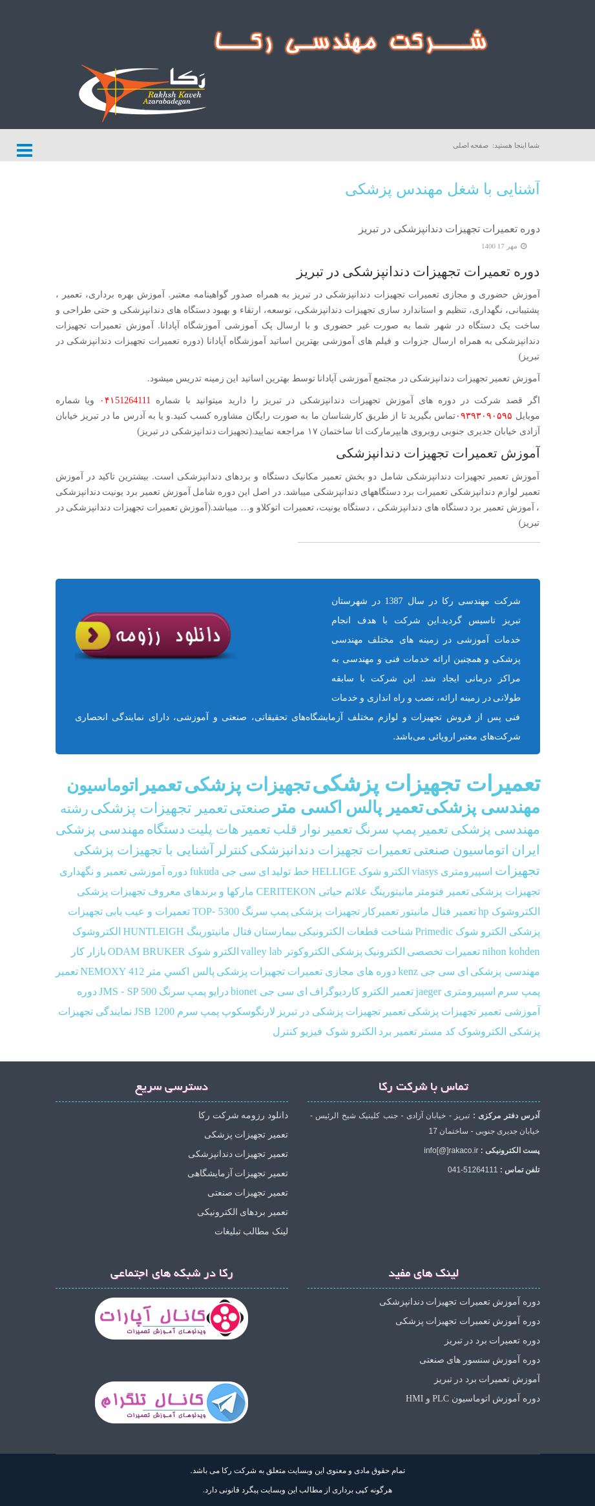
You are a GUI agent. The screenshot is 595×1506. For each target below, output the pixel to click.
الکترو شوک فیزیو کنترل (324, 1032)
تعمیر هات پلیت (229, 829)
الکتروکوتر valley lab (285, 952)
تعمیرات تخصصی (443, 952)
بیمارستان (275, 932)
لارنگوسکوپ (248, 1012)
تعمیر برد (398, 1032)
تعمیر (161, 784)
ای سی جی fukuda (229, 872)
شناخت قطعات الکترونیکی (355, 932)
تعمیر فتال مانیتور (438, 912)
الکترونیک (384, 952)
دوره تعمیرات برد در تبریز (492, 1340)
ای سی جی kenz (433, 972)
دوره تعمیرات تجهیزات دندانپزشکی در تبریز (449, 228)
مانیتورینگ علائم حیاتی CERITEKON (334, 892)
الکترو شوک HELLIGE (361, 872)
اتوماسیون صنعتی (461, 850)
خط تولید (290, 872)
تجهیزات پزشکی (247, 784)
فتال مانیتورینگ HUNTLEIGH (187, 932)
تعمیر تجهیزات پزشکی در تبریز (341, 1012)
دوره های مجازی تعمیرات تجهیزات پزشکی (306, 972)
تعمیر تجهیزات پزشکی (158, 808)
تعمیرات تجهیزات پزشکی (425, 783)
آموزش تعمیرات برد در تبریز (487, 1379)
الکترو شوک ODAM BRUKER (173, 952)
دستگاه (166, 829)
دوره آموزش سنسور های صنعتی (479, 1360)
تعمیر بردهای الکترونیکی (242, 1212)
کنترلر (232, 850)
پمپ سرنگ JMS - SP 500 (152, 992)
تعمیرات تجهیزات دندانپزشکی (331, 850)
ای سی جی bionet (269, 992)
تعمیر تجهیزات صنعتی (247, 1193)
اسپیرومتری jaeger (455, 992)
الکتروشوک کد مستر (462, 1032)
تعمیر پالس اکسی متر (348, 807)
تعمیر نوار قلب (313, 829)
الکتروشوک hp (508, 912)
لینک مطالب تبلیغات (251, 1231)
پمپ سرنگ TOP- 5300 (241, 912)
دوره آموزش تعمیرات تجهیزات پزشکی (467, 1321)
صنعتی (250, 808)
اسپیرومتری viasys (452, 872)
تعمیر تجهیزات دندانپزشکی (238, 1154)
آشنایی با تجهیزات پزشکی (144, 850)
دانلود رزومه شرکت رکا (243, 1115)
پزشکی (346, 952)
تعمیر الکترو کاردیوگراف (361, 992)
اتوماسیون (102, 785)
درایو (219, 992)
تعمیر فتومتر (442, 892)
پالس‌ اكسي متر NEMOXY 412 (147, 972)
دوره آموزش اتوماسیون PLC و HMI (472, 1398)
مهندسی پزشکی (482, 807)
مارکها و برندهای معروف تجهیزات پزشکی (165, 892)
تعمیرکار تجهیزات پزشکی (344, 912)
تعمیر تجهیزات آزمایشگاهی (237, 1173)
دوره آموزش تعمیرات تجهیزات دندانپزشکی (459, 1302)
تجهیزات (517, 871)
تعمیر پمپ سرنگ (402, 829)
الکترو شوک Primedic (460, 932)
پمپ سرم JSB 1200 (176, 1012)
